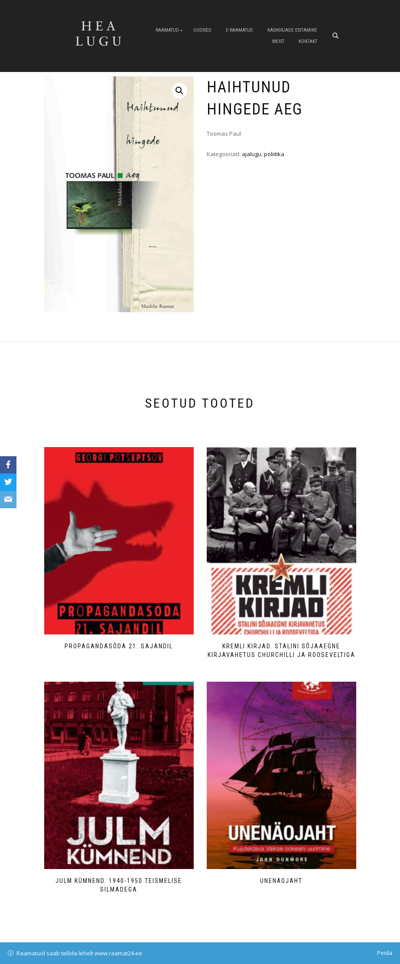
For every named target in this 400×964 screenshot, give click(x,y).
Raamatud (167, 30)
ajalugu (251, 154)
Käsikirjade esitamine (292, 30)
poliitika (274, 154)
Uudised (202, 30)
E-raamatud (239, 30)
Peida (384, 953)
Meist (278, 41)
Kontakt (308, 41)
